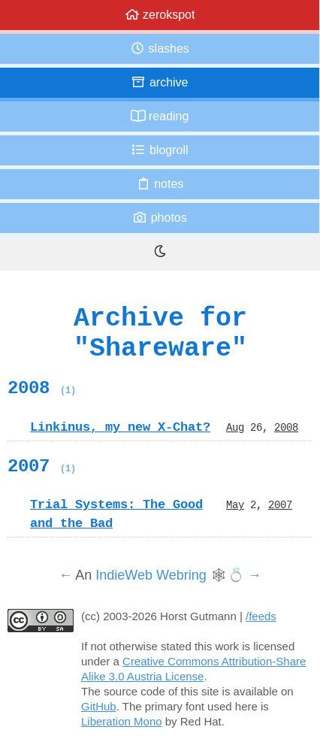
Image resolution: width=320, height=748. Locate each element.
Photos (159, 217)
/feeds (261, 616)
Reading (160, 116)
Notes (160, 183)
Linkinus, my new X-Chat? (120, 427)
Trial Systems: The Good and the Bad (116, 513)
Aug (235, 427)
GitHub (98, 706)
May (235, 504)
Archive (159, 82)
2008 (42, 388)
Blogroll (159, 150)
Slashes (159, 48)
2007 (42, 466)
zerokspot (160, 14)
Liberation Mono (121, 721)
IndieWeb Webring (150, 575)
